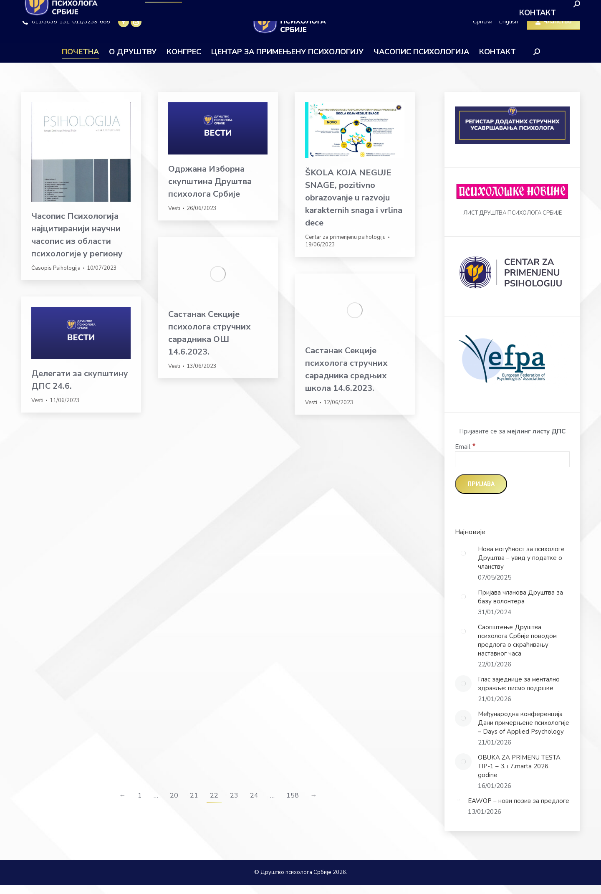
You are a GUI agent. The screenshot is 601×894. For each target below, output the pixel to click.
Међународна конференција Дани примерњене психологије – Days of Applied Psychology (523, 723)
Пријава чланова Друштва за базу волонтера (520, 596)
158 (292, 795)
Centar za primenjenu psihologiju (345, 237)
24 (254, 795)
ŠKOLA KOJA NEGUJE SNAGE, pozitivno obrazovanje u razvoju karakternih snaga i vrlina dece (353, 197)
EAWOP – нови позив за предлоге (518, 801)
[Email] (512, 459)
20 (174, 795)
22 (214, 795)
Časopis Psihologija (56, 268)
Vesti (174, 208)
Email (465, 447)
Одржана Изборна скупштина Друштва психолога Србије (210, 181)
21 (194, 795)
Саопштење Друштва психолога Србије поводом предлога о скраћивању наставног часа (517, 640)
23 (234, 795)
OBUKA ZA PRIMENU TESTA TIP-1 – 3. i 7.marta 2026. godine (519, 766)
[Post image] (463, 553)
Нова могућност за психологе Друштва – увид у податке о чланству (521, 558)
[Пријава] (481, 484)
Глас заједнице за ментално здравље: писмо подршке (519, 683)
